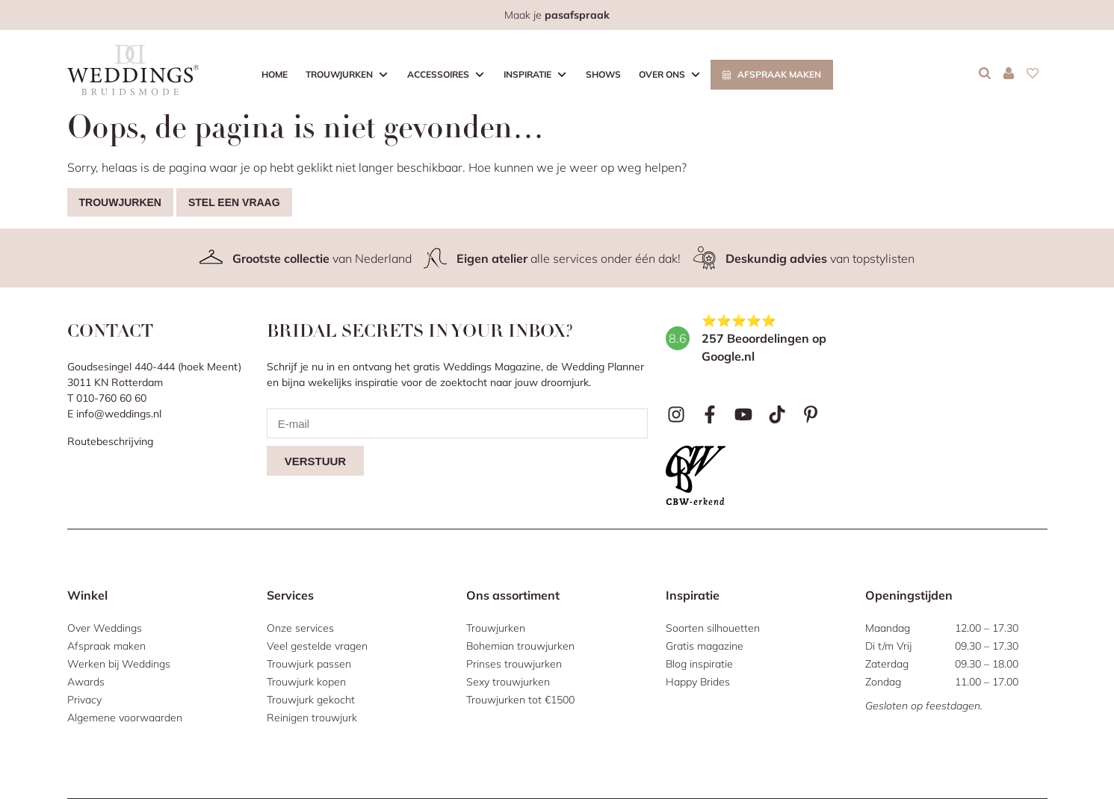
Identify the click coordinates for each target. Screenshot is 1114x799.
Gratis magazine (704, 646)
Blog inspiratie (699, 664)
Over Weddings (104, 628)
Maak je (557, 15)
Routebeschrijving (110, 441)
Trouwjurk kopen (306, 681)
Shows (603, 74)
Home (275, 74)
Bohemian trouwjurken (520, 646)
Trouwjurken (339, 74)
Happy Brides (698, 681)
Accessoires (438, 74)
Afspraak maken (779, 74)
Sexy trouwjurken (508, 681)
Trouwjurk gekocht (311, 699)
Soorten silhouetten (713, 628)
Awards (86, 681)
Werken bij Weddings (118, 664)
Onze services (300, 628)
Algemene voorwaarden (124, 717)
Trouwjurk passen (309, 664)
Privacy (84, 699)
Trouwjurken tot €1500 (520, 699)
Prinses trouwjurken (514, 664)
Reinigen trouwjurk (312, 717)
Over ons (662, 74)
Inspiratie (527, 74)
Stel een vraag (234, 202)
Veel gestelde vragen (317, 646)
